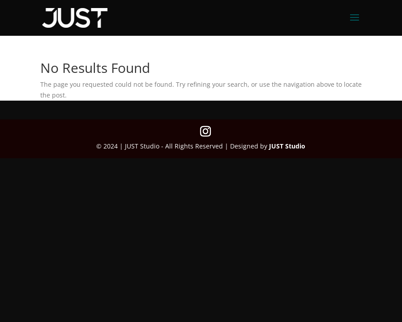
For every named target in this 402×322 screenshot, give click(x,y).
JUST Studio (287, 146)
